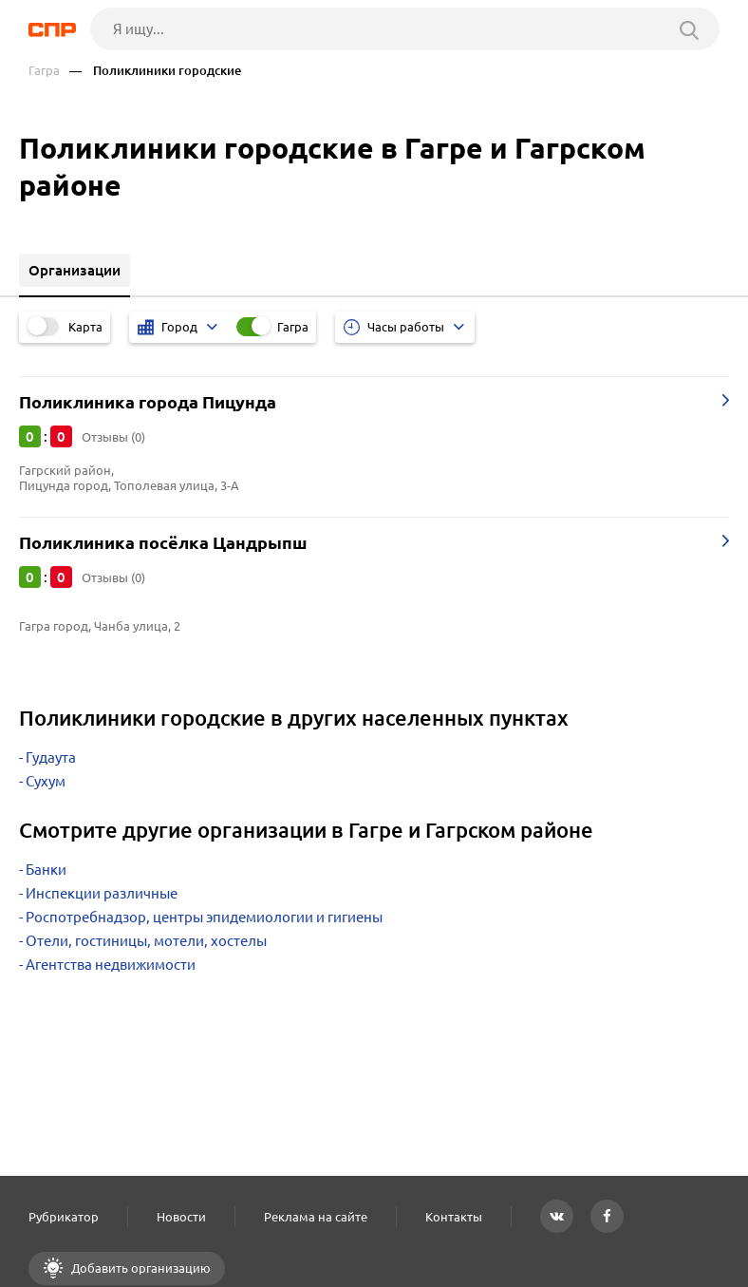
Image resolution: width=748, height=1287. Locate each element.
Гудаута (51, 757)
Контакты (453, 1216)
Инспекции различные (102, 893)
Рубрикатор (63, 1216)
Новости (181, 1216)
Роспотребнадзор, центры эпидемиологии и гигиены (204, 917)
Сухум (45, 781)
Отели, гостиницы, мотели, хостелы (146, 941)
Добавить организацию (139, 1268)
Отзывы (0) (113, 437)
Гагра (44, 71)
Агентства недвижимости (111, 964)
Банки (46, 869)
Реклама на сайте (315, 1216)
